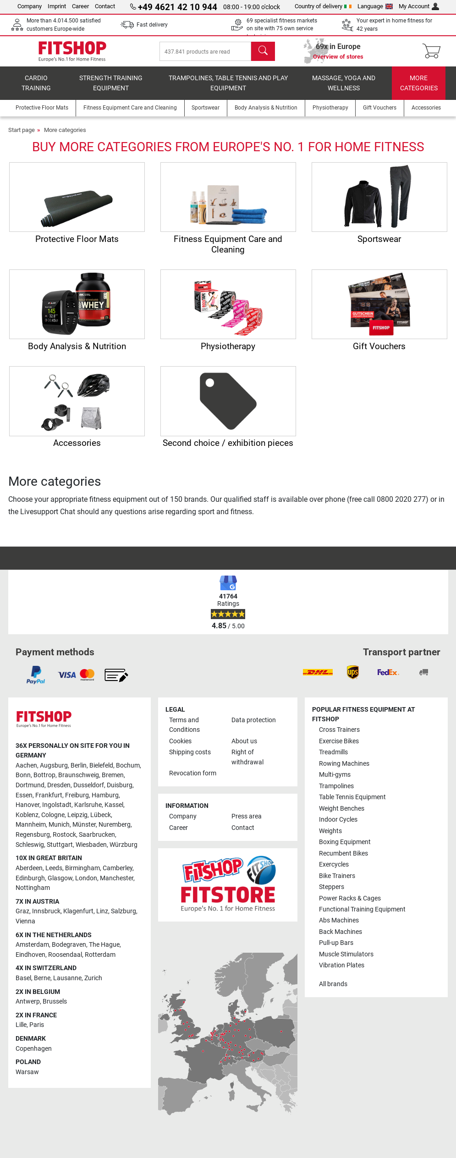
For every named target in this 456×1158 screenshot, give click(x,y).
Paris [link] (36, 1025)
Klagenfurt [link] (78, 911)
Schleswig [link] (30, 845)
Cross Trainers (339, 730)
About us (244, 741)
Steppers (331, 887)
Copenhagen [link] (34, 1049)
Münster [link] (84, 825)
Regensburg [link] (33, 835)
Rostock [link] (64, 835)
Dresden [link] (59, 785)
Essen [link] (24, 795)
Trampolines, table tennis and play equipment (228, 90)
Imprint (57, 6)
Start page (21, 136)
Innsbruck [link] (46, 911)
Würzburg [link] (123, 845)
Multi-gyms (335, 775)
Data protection (253, 720)
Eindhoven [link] (30, 955)
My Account (419, 6)
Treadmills (333, 752)
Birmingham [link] (82, 868)
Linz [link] (102, 911)
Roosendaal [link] (65, 955)
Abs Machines (339, 921)
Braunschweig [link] (78, 775)
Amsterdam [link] (32, 945)
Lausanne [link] (67, 978)
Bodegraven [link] (69, 945)
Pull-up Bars (336, 943)
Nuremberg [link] (115, 825)
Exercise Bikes (339, 741)
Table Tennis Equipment (352, 797)
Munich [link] (59, 825)
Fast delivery (152, 25)
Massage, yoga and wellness (343, 90)
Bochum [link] (128, 765)
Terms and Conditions (184, 725)
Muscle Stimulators (346, 954)
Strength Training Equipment (111, 90)
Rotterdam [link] (100, 955)
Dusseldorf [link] (88, 785)
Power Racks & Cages (350, 898)
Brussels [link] (55, 1001)
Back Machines (340, 932)
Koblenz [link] (27, 815)
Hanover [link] (27, 805)
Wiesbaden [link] (91, 845)
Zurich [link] (93, 978)
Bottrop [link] (44, 775)
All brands (333, 984)
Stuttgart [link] (60, 845)
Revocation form (192, 773)
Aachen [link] (26, 765)
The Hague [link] (104, 945)
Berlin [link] (79, 765)
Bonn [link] (23, 775)
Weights (330, 831)
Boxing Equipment (345, 842)
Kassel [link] (113, 805)
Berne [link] (42, 978)
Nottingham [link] (33, 888)
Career (80, 6)
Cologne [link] (53, 815)
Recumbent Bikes (343, 853)
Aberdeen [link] (29, 868)
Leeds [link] (53, 868)
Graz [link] (22, 911)
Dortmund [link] (30, 785)
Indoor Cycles (338, 819)
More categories (419, 90)
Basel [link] (23, 978)
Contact (105, 6)
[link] (35, 675)
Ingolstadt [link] (56, 805)
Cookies (180, 741)
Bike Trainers (337, 876)
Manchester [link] (116, 878)
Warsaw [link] (27, 1072)
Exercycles (334, 864)
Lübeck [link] (100, 815)
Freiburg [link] (77, 795)
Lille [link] (21, 1025)
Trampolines (336, 786)
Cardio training (36, 90)
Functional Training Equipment (362, 909)
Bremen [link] (113, 775)
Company (29, 6)
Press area (246, 816)
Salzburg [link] (123, 911)
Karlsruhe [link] (88, 805)
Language (375, 6)
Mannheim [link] (31, 825)
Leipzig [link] (77, 815)
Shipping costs (190, 752)
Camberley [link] (117, 868)
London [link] (86, 878)
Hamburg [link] (105, 795)
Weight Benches (341, 808)
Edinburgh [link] (30, 878)
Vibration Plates (341, 965)
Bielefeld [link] (101, 765)
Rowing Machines (344, 764)
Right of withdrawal (247, 757)
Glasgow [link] (60, 878)
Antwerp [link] (28, 1001)
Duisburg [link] (119, 785)
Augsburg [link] (54, 765)
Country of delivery (323, 6)
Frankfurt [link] (48, 795)
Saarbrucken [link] (97, 835)
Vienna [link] (25, 921)
